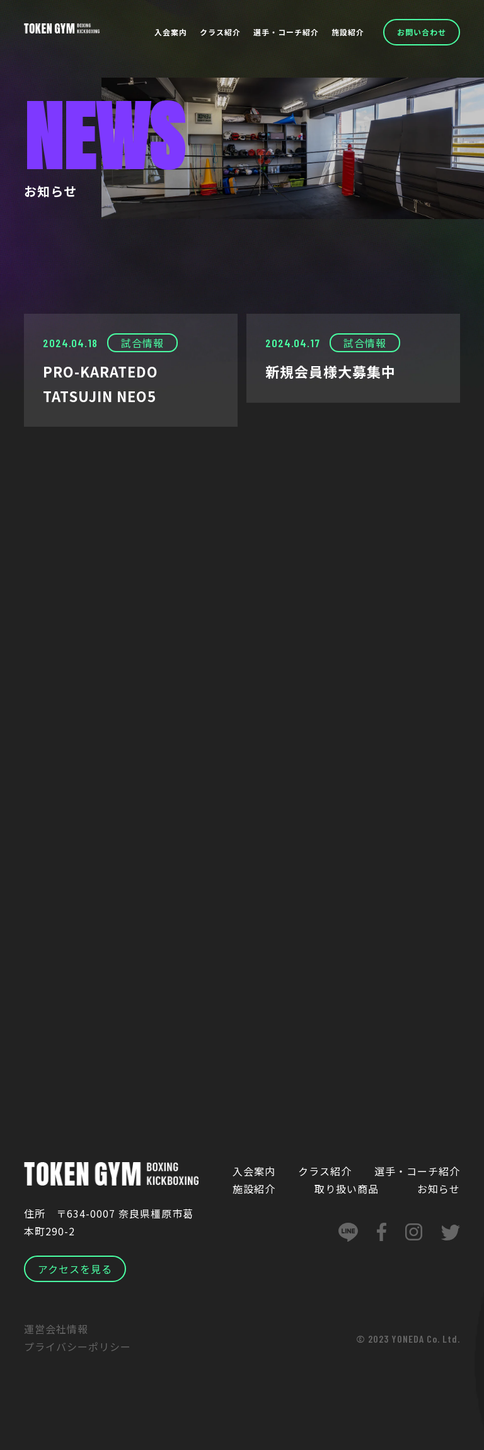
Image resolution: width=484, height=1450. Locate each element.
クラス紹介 (220, 32)
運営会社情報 (56, 1328)
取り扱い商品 (346, 1188)
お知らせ (438, 1188)
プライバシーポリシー (77, 1346)
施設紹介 (347, 32)
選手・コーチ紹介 (286, 32)
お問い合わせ (421, 32)
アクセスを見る (75, 1268)
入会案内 (170, 32)
